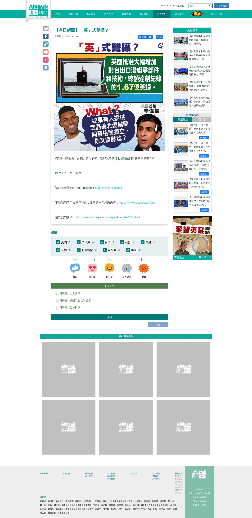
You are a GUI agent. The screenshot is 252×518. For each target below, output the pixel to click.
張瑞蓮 (51, 501)
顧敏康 (59, 501)
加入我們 (179, 484)
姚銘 (175, 509)
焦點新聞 (73, 14)
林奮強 (60, 513)
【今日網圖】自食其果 (67, 293)
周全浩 (144, 505)
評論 (158, 324)
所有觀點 (111, 479)
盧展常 (136, 509)
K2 (156, 509)
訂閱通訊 (221, 5)
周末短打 (107, 501)
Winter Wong (147, 509)
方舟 (151, 505)
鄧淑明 (165, 505)
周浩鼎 (65, 505)
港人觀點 (144, 14)
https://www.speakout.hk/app (137, 202)
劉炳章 (115, 501)
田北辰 (73, 505)
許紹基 (155, 501)
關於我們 (179, 473)
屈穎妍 (43, 501)
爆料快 (178, 493)
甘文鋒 (106, 509)
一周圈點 (97, 501)
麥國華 (163, 501)
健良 (121, 509)
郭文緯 (171, 501)
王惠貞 (96, 505)
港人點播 (90, 14)
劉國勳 (59, 509)
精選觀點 (183, 119)
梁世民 (123, 501)
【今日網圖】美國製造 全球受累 (72, 300)
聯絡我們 (179, 487)
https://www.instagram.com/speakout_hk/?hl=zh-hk (108, 217)
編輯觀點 (111, 476)
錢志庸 (51, 509)
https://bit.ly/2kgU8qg (108, 187)
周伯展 (104, 505)
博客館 (155, 476)
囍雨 (67, 513)
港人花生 (161, 14)
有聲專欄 (126, 14)
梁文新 (162, 509)
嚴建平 (98, 509)
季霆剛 (88, 505)
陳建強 (128, 505)
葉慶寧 (120, 505)
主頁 (58, 14)
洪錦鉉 (74, 509)
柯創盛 (66, 509)
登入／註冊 (216, 14)
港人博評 (179, 14)
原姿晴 (147, 501)
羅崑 (169, 509)
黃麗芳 (90, 509)
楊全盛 (173, 505)
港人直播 (108, 14)
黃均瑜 (43, 509)
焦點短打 (87, 501)
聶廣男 (128, 509)
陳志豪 (43, 513)
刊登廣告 (179, 490)
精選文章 (52, 513)
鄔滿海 (80, 505)
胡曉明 (57, 505)
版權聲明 (179, 482)
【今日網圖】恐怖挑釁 (67, 307)
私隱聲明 (179, 476)
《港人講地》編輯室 (72, 501)
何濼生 (139, 501)
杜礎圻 (114, 509)
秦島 (50, 505)
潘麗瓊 (112, 505)
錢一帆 (43, 505)
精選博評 (202, 119)
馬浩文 (131, 501)
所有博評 (156, 479)
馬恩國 (136, 505)
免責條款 (179, 479)
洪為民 (157, 505)
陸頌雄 (82, 509)
